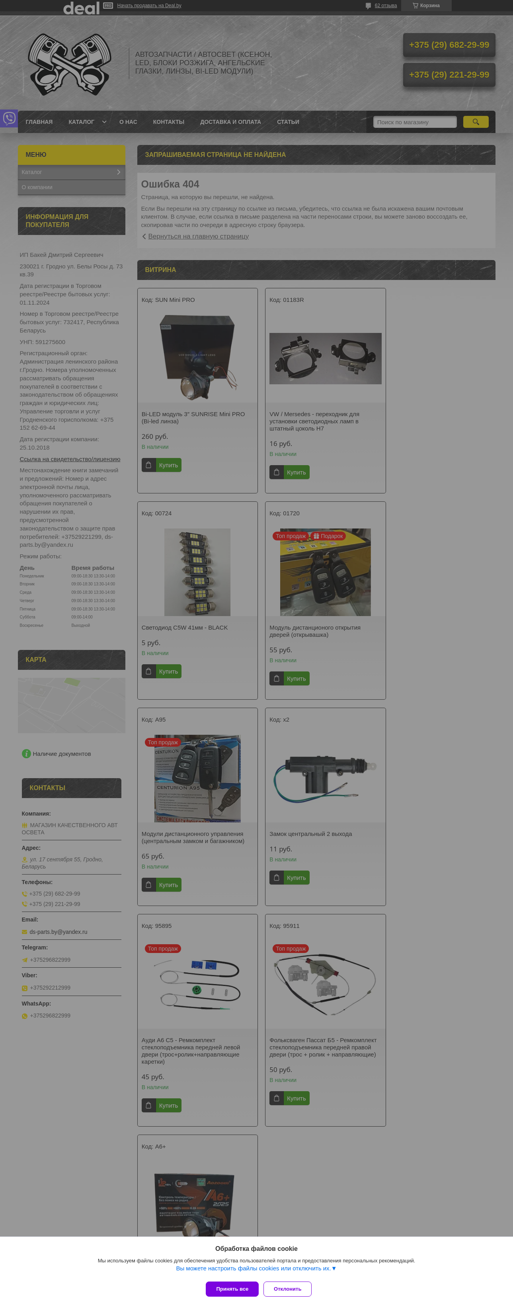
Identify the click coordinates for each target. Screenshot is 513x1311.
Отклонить (290, 1289)
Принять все (232, 1289)
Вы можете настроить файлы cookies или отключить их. (253, 1271)
